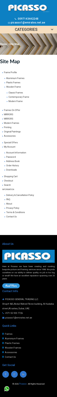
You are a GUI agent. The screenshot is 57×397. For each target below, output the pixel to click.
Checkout (8, 180)
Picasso (23, 384)
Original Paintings (12, 131)
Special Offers (11, 142)
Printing (7, 127)
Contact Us (11, 216)
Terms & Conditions (15, 212)
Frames (8, 334)
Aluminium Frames (15, 78)
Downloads (11, 170)
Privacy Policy (12, 208)
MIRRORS (8, 114)
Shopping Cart (11, 176)
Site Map (14, 44)
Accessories (10, 136)
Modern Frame (16, 101)
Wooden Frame (13, 87)
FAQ (8, 199)
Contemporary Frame (19, 97)
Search (7, 185)
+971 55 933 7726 (14, 313)
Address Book (13, 161)
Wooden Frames (13, 348)
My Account (9, 147)
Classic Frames (16, 92)
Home (3, 44)
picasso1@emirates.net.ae (28, 22)
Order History (12, 165)
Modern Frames (11, 123)
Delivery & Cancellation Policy (20, 195)
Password (11, 157)
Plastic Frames (13, 82)
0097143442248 (27, 18)
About (9, 203)
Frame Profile (10, 72)
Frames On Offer (12, 110)
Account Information (16, 152)
